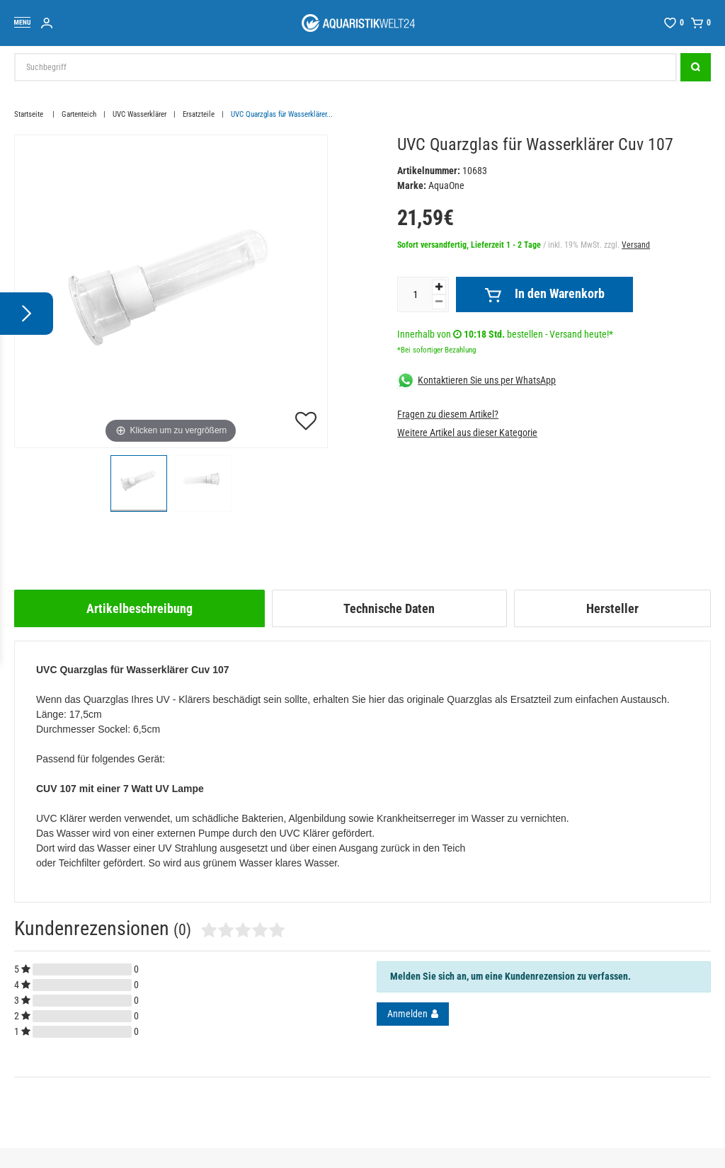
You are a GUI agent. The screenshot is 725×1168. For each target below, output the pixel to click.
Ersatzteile (199, 114)
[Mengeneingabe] (415, 294)
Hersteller (612, 608)
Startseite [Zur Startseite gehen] (29, 114)
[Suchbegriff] (345, 67)
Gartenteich (79, 114)
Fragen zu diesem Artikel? (447, 414)
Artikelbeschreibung (139, 608)
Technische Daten (389, 608)
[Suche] (695, 67)
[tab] (139, 608)
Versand (636, 245)
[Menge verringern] (439, 301)
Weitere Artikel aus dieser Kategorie (467, 432)
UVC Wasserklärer (139, 114)
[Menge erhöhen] (439, 287)
